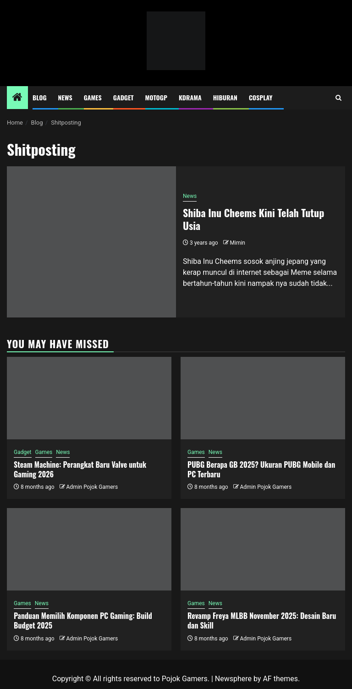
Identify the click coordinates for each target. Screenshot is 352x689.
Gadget (123, 97)
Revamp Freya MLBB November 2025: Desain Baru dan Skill (261, 620)
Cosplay (260, 97)
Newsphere (233, 678)
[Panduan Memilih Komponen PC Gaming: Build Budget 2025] (89, 549)
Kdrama (190, 97)
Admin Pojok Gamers (92, 487)
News (65, 97)
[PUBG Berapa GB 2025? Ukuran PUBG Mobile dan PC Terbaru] (263, 398)
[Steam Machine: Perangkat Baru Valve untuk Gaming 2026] (89, 398)
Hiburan (225, 97)
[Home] (17, 98)
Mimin (237, 243)
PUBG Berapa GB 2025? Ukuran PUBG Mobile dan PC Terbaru (261, 469)
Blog (40, 97)
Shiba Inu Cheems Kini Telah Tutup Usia (253, 219)
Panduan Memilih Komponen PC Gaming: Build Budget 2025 (83, 620)
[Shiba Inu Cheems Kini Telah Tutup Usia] (91, 241)
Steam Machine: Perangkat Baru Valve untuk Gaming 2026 (80, 469)
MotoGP (156, 97)
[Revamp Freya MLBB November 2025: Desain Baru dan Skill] (263, 549)
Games (93, 97)
